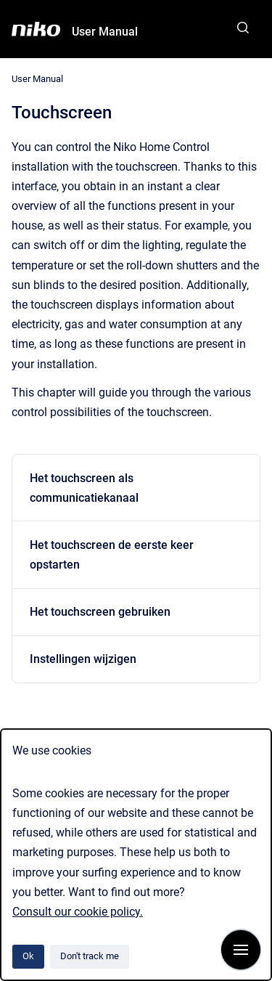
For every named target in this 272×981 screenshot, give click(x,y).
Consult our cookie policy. (77, 912)
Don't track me (89, 956)
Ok (28, 956)
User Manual (105, 31)
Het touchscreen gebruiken (100, 612)
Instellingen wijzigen (83, 659)
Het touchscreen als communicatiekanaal (84, 488)
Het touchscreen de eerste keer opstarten (112, 554)
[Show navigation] (240, 949)
